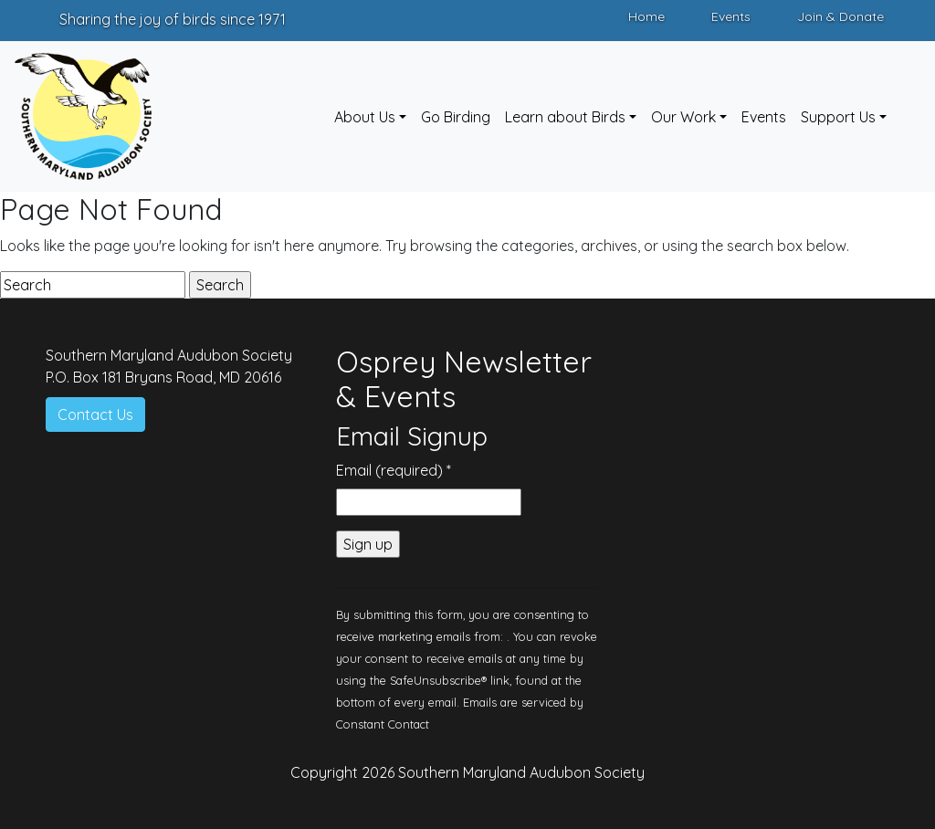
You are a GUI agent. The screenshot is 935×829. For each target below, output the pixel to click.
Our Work (683, 117)
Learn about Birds (565, 117)
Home (646, 16)
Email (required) (393, 470)
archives (609, 245)
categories (537, 245)
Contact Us (95, 414)
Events (731, 16)
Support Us (838, 117)
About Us (364, 117)
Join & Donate (840, 16)
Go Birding (455, 117)
